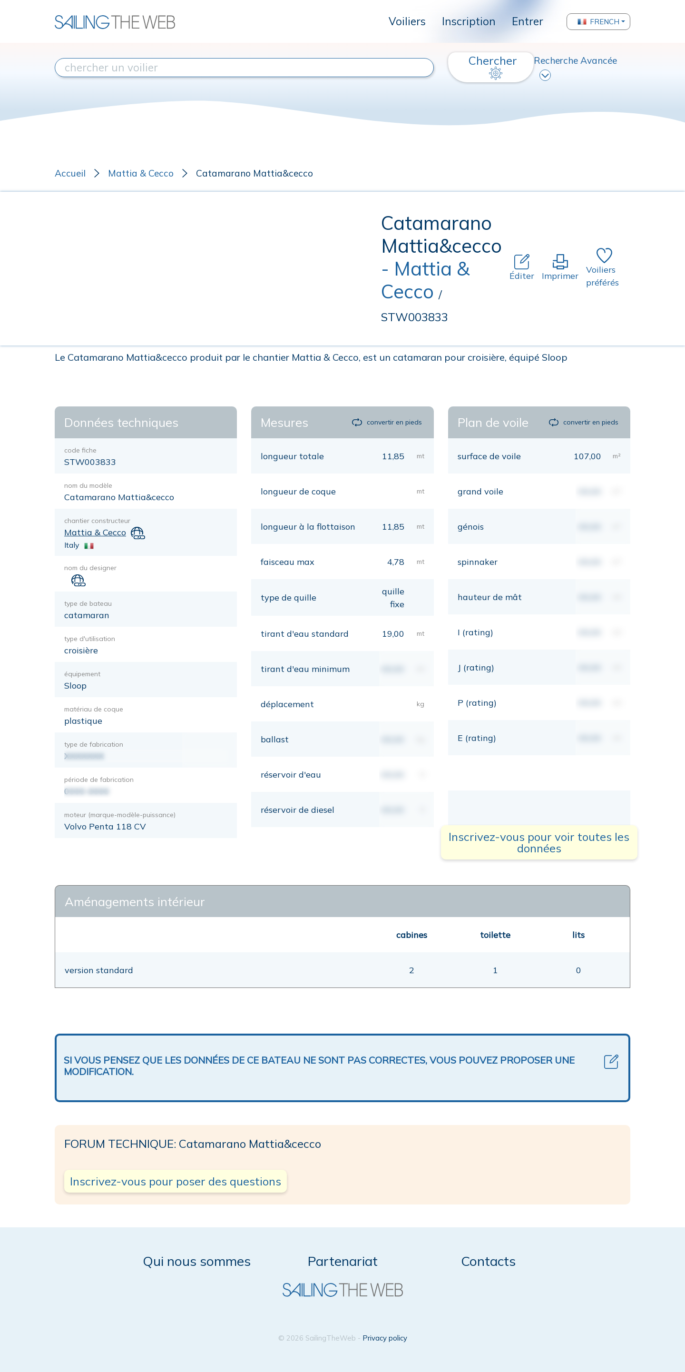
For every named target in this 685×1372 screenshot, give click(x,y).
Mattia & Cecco (141, 173)
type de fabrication (93, 744)
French (598, 21)
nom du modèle (88, 485)
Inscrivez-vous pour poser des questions (175, 1181)
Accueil (70, 173)
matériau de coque (93, 709)
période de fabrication (99, 779)
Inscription (469, 21)
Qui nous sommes (197, 1261)
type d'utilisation (89, 638)
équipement (82, 674)
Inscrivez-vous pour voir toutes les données (539, 842)
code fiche (80, 450)
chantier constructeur (97, 520)
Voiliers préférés (602, 268)
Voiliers (407, 21)
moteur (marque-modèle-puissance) (120, 814)
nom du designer (90, 567)
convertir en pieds (386, 422)
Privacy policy (384, 1337)
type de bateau (88, 603)
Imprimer (560, 267)
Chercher (493, 66)
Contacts (488, 1261)
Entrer (527, 21)
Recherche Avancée (575, 68)
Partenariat (343, 1261)
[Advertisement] (218, 268)
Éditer (521, 267)
